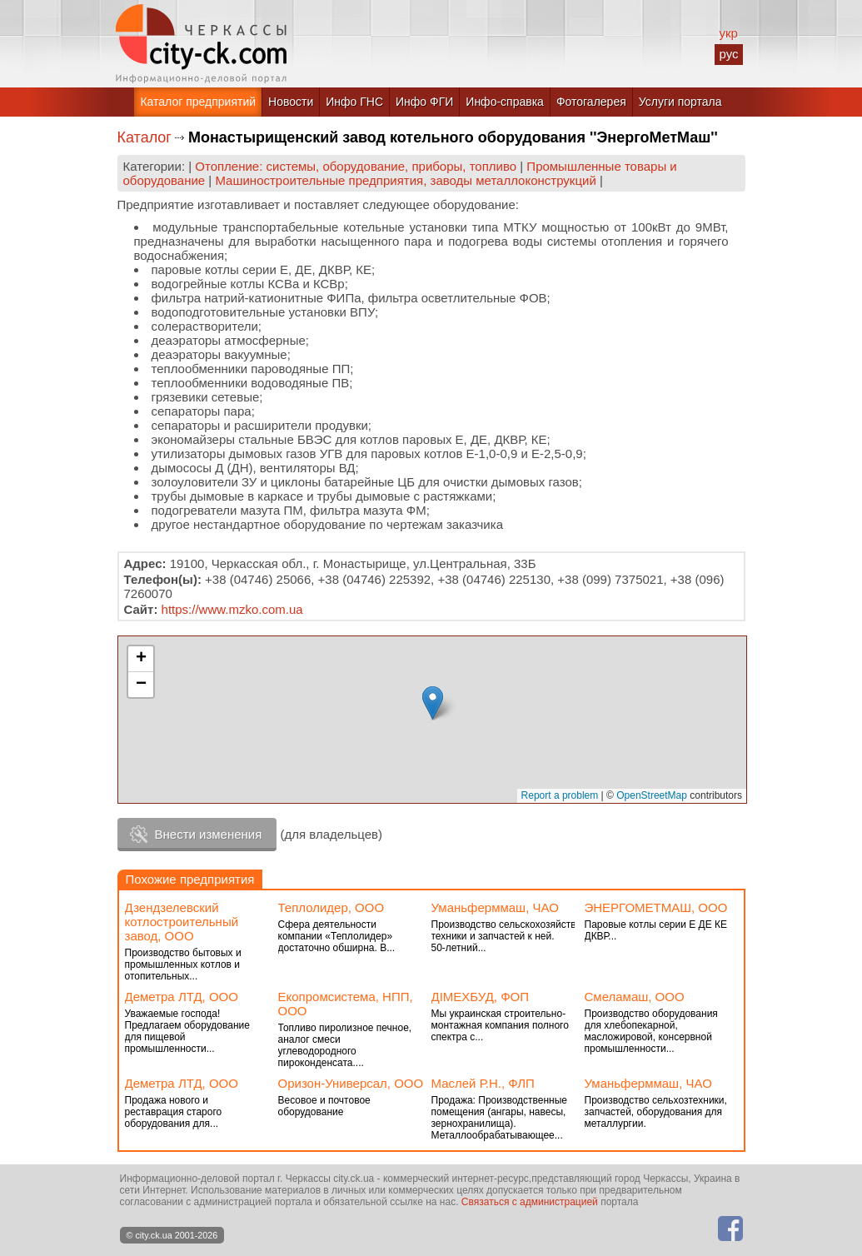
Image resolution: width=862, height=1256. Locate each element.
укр (728, 33)
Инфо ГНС (354, 101)
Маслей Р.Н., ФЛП (483, 1083)
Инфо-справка (505, 101)
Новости (290, 101)
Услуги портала (680, 101)
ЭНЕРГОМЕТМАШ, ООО (656, 907)
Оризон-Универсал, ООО (351, 1083)
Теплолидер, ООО (331, 907)
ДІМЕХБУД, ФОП (480, 996)
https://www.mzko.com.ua (232, 609)
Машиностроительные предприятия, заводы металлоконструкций (405, 180)
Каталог (144, 137)
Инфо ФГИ (424, 101)
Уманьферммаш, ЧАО (495, 907)
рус (728, 54)
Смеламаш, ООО (635, 996)
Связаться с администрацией (529, 1202)
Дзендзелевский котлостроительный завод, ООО (182, 921)
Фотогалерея (591, 101)
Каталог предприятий (198, 101)
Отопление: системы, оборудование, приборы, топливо (355, 166)
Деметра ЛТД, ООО (181, 996)
